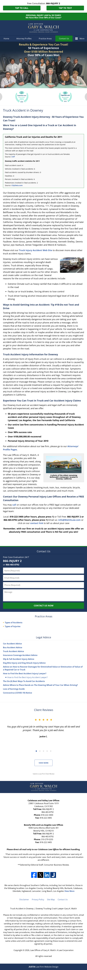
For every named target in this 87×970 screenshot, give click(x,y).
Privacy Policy (38, 899)
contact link (36, 523)
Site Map (51, 899)
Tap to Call (21, 8)
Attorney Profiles (24, 38)
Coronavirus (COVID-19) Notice (17, 692)
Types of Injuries (12, 626)
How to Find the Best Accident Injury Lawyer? (24, 673)
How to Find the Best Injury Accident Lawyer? (27, 677)
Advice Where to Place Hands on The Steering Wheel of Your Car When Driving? (40, 685)
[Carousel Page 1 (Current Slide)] (36, 751)
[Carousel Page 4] (47, 751)
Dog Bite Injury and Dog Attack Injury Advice (24, 663)
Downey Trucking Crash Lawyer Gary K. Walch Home (43, 28)
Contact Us (64, 38)
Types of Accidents (13, 622)
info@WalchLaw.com (69, 519)
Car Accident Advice (12, 643)
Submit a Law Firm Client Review (43, 774)
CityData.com (17, 185)
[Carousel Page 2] (40, 751)
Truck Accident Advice (13, 651)
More (82, 38)
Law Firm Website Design (44, 966)
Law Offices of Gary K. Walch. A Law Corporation (52, 950)
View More (43, 763)
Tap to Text (65, 8)
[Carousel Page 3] (43, 751)
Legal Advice (43, 637)
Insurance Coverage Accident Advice (20, 655)
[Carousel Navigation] (43, 751)
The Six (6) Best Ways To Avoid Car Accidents (24, 681)
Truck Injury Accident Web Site (35, 250)
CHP (13, 157)
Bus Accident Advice (12, 647)
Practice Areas (45, 38)
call (14, 504)
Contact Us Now (43, 605)
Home (6, 38)
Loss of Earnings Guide (14, 689)
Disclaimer (24, 899)
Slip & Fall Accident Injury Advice (18, 659)
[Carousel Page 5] (51, 751)
